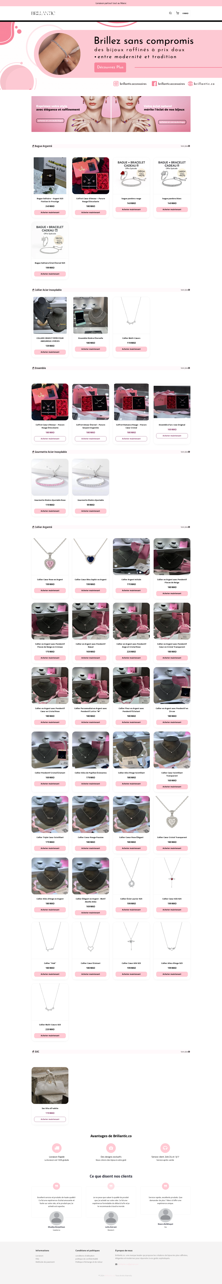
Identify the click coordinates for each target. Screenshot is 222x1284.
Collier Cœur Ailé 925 (172, 898)
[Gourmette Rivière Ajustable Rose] (50, 477)
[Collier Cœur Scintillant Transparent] (172, 750)
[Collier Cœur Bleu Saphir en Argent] (90, 556)
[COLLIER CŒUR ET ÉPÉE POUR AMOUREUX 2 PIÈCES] (50, 315)
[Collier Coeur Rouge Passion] (90, 814)
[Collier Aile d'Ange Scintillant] (131, 750)
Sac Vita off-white (50, 1108)
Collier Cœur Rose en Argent (50, 579)
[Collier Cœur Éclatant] (90, 940)
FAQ (37, 1259)
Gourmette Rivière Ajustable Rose (50, 500)
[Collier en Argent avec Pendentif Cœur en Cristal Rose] (50, 685)
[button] (170, 13)
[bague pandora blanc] (172, 175)
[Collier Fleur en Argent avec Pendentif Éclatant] (131, 685)
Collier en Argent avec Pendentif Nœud (90, 645)
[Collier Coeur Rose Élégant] (131, 814)
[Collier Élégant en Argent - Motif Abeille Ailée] (90, 876)
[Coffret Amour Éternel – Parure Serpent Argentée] (90, 402)
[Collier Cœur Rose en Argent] (50, 556)
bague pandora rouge (131, 198)
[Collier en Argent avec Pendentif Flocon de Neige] (172, 556)
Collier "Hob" (50, 963)
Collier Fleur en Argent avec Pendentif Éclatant (131, 710)
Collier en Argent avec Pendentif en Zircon (172, 710)
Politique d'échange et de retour (89, 1262)
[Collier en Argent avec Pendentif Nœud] (90, 621)
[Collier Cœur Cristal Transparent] (172, 814)
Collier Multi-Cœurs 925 (50, 1024)
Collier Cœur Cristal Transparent (172, 837)
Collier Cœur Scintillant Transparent (172, 774)
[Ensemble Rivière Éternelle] (90, 315)
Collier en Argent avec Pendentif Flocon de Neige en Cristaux (50, 645)
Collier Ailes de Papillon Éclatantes (91, 772)
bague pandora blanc (172, 198)
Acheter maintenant (50, 212)
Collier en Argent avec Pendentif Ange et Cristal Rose (131, 645)
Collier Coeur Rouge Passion (90, 837)
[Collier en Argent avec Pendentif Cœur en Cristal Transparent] (172, 621)
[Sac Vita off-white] (50, 1085)
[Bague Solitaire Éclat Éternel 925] (50, 240)
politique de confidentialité (86, 1259)
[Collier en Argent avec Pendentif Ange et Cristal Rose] (131, 621)
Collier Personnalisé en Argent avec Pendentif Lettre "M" (90, 710)
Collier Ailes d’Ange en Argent (50, 898)
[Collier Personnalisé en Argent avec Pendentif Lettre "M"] (90, 685)
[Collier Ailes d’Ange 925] (172, 940)
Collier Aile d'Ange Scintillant (131, 772)
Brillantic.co (110, 1275)
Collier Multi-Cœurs (131, 338)
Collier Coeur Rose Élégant (131, 837)
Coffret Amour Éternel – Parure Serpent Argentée (90, 426)
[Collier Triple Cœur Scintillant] (50, 814)
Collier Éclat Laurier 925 (131, 898)
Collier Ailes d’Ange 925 (172, 963)
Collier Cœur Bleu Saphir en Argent (90, 579)
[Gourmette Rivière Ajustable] (90, 477)
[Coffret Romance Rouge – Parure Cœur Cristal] (131, 402)
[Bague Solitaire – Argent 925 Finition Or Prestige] (50, 175)
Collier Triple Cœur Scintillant (50, 837)
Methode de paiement (45, 1262)
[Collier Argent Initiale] (131, 556)
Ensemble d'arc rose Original (172, 424)
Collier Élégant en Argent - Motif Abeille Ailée (90, 900)
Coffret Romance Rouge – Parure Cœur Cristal (131, 426)
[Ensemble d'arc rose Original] (172, 402)
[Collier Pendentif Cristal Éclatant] (50, 750)
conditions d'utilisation (84, 1256)
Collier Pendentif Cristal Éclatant (50, 772)
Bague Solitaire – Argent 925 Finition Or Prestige (50, 200)
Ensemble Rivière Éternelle (90, 338)
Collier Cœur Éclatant (90, 963)
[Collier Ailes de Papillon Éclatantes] (90, 750)
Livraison (39, 1256)
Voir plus (185, 146)
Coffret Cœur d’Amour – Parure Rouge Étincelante (90, 200)
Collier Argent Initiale (131, 579)
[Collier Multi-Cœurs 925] (50, 1001)
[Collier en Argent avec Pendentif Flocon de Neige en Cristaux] (50, 621)
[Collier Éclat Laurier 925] (131, 876)
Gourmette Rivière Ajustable (91, 500)
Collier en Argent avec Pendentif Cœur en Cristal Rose (50, 710)
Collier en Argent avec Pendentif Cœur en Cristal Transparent (172, 645)
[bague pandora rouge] (131, 175)
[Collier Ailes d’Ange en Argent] (50, 876)
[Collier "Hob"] (50, 940)
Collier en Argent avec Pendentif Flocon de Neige (172, 581)
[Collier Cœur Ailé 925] (172, 876)
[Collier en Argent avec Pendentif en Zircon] (172, 685)
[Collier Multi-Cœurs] (131, 315)
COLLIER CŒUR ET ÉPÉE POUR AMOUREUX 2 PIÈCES (50, 340)
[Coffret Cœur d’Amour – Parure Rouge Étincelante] (90, 175)
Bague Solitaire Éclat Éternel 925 (50, 263)
